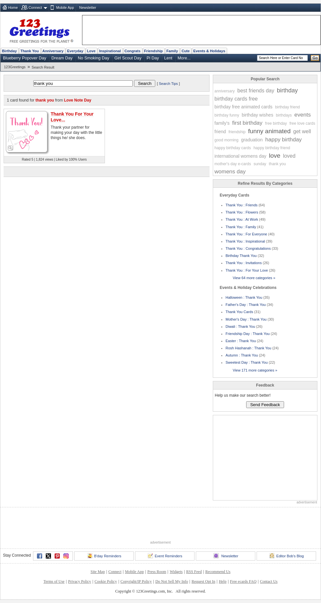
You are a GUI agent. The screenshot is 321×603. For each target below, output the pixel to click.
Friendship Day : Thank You (248, 334)
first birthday (247, 123)
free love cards (302, 123)
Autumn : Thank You (242, 355)
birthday (287, 90)
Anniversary (53, 51)
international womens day (240, 156)
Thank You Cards (239, 312)
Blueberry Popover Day (24, 58)
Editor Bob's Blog (286, 555)
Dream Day (62, 58)
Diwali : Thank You (240, 326)
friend (220, 131)
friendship (236, 132)
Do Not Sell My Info (171, 581)
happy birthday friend (271, 148)
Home (13, 7)
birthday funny (226, 115)
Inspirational (110, 51)
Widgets (176, 571)
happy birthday (283, 139)
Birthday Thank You (241, 256)
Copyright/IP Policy (136, 581)
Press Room (156, 571)
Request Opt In (203, 581)
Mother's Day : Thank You (246, 319)
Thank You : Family (241, 227)
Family (172, 51)
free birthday (276, 123)
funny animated (269, 131)
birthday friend (287, 107)
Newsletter (87, 7)
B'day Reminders (104, 555)
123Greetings (14, 67)
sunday (260, 164)
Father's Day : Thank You (246, 305)
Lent (168, 58)
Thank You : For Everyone (246, 234)
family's (221, 123)
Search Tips (168, 84)
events (303, 115)
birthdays (284, 115)
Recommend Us (217, 571)
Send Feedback (265, 404)
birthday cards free (236, 99)
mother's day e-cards (232, 164)
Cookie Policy (105, 581)
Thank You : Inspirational (245, 241)
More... (184, 58)
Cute (185, 51)
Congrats (133, 51)
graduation (251, 139)
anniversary (224, 91)
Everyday (75, 51)
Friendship (153, 51)
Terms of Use (53, 581)
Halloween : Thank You (244, 297)
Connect (35, 7)
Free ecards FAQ (243, 581)
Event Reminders (165, 555)
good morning (226, 140)
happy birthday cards (232, 148)
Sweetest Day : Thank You (247, 362)
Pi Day (153, 58)
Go (315, 58)
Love (91, 51)
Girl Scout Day (128, 58)
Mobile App (65, 7)
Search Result (43, 67)
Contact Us (269, 581)
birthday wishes (257, 115)
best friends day (255, 90)
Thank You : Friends (242, 205)
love (274, 155)
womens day (229, 171)
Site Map (98, 571)
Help (222, 581)
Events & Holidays (209, 51)
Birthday (9, 51)
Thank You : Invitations (244, 263)
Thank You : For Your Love (247, 270)
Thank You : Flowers (242, 212)
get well (302, 131)
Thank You (29, 51)
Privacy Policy (79, 581)
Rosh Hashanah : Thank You (248, 348)
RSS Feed (194, 571)
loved (289, 156)
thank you (277, 164)
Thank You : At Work (242, 219)
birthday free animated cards (243, 106)
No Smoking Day (93, 58)
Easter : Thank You (241, 341)
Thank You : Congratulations (248, 248)
